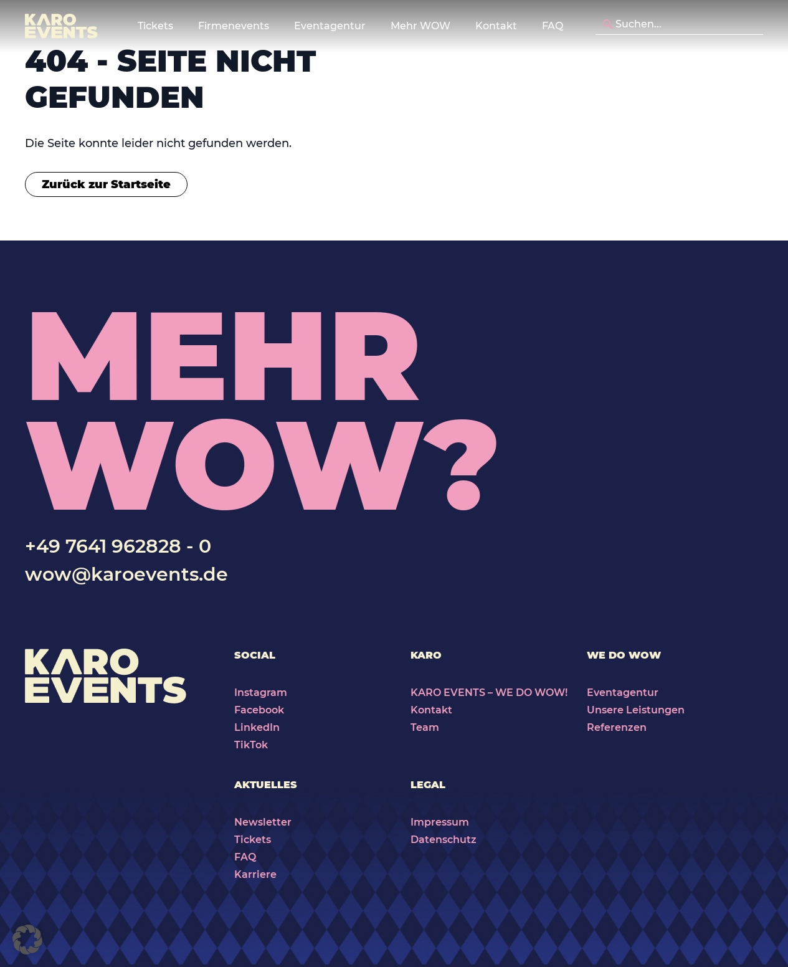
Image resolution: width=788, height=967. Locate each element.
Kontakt (496, 26)
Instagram (260, 692)
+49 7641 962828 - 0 (118, 546)
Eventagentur (622, 692)
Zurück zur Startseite (106, 184)
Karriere (255, 874)
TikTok (251, 745)
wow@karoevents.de (126, 574)
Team (425, 727)
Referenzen (617, 727)
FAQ (552, 26)
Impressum (440, 822)
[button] (27, 939)
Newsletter (263, 822)
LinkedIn (257, 727)
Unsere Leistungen (636, 710)
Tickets (252, 840)
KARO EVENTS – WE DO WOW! (489, 692)
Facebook (259, 710)
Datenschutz (444, 840)
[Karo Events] (61, 26)
